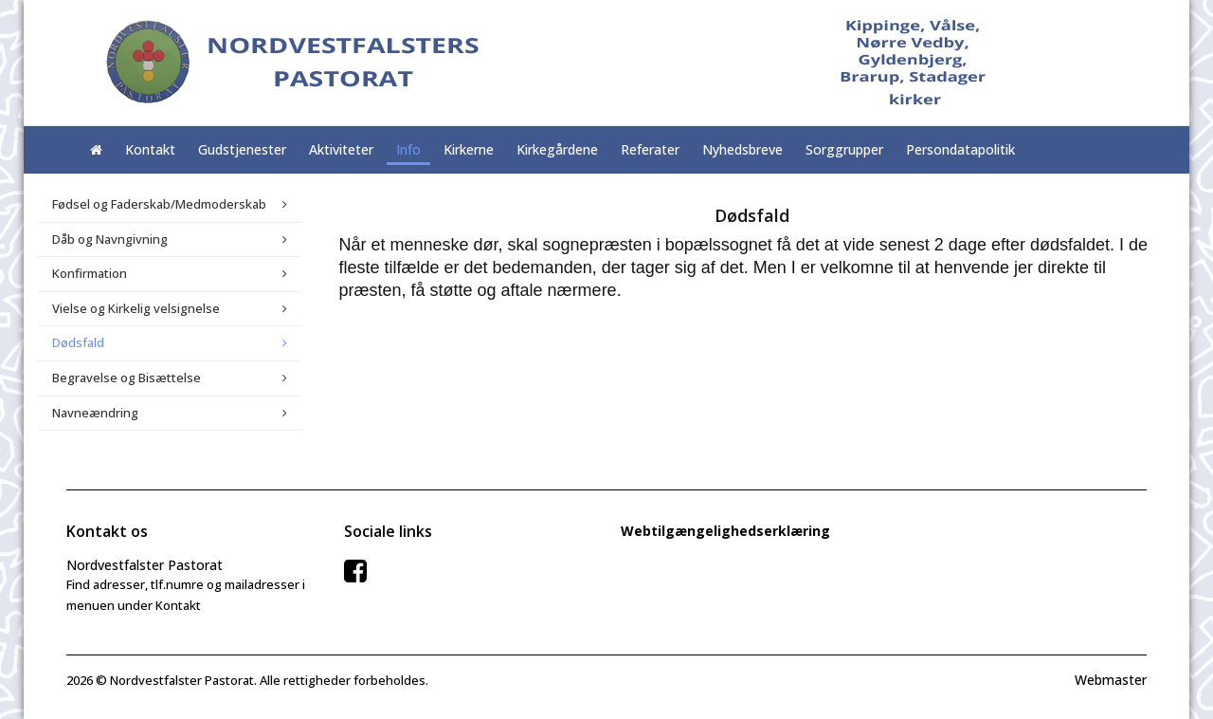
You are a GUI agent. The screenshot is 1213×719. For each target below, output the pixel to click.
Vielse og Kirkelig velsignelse (136, 308)
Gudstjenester (242, 149)
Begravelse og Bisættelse (126, 377)
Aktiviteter (341, 149)
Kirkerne (469, 149)
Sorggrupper (844, 149)
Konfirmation (89, 273)
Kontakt (150, 149)
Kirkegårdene (557, 149)
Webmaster (1111, 680)
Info (408, 149)
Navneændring (95, 412)
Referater (650, 149)
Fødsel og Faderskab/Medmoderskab (159, 203)
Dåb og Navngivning (110, 239)
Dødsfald (78, 342)
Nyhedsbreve (742, 149)
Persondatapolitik (960, 149)
